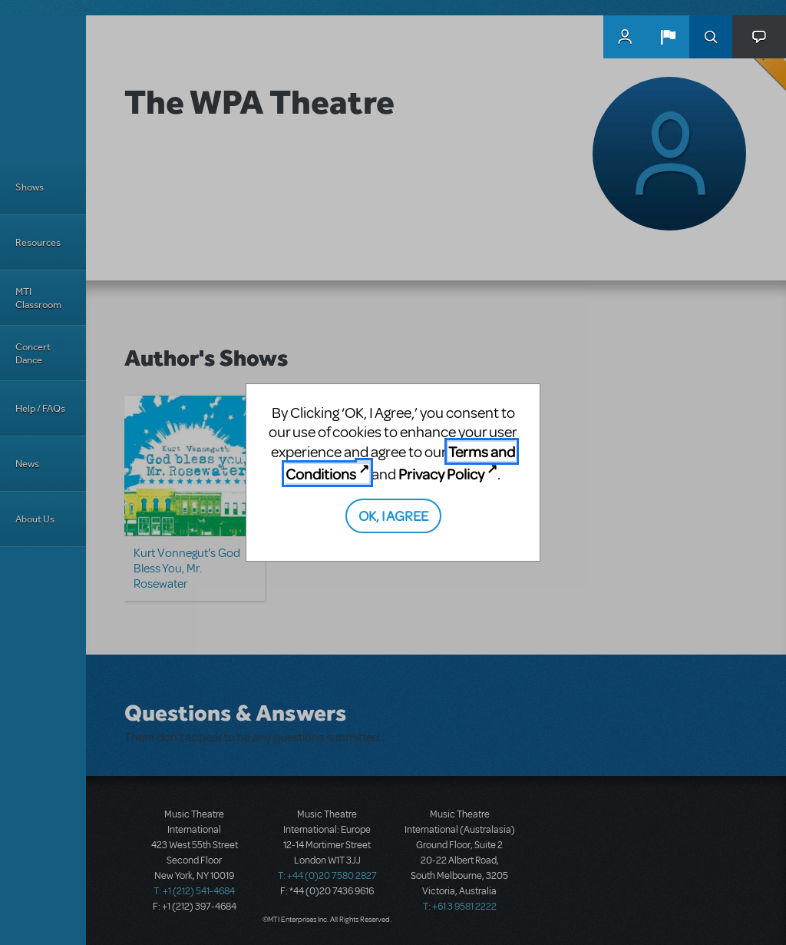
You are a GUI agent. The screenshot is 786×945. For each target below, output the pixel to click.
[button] (667, 36)
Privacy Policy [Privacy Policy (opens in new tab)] (441, 473)
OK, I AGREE (393, 515)
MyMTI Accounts (624, 36)
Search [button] (710, 36)
